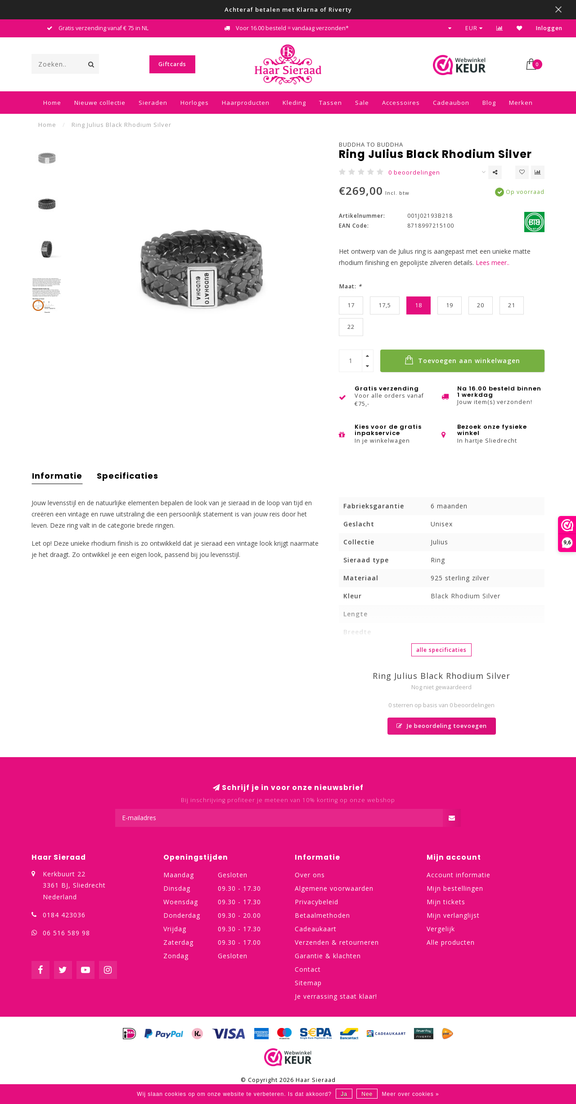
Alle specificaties (441, 650)
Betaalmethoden (322, 915)
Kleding (294, 103)
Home (52, 103)
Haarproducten (246, 103)
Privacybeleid (316, 902)
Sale (362, 103)
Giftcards (172, 64)
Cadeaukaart (316, 928)
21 (511, 305)
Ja (344, 1094)
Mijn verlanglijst (453, 915)
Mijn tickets (446, 902)
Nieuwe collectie (100, 103)
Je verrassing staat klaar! (336, 996)
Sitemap (308, 982)
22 (351, 327)
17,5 (384, 305)
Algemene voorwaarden (334, 888)
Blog (489, 103)
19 (449, 305)
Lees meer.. (492, 262)
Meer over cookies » (410, 1094)
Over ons (310, 875)
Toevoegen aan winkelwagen (462, 359)
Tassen (330, 103)
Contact (308, 969)
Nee (367, 1094)
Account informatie (458, 875)
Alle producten (451, 942)
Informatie (57, 475)
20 (480, 305)
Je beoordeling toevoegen (441, 726)
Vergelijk (441, 928)
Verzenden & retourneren (337, 942)
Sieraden (153, 103)
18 (418, 305)
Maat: (350, 286)
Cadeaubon (451, 103)
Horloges (194, 103)
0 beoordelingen (414, 172)
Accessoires (401, 103)
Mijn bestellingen (455, 888)
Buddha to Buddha (371, 144)
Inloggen (549, 28)
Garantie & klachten (328, 955)
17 (351, 305)
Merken (521, 103)
